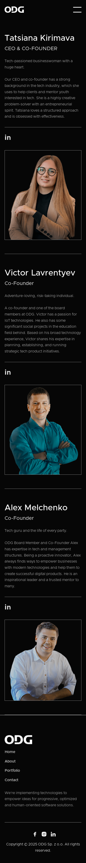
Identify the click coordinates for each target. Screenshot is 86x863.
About (10, 761)
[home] (14, 10)
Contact (12, 780)
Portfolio (12, 770)
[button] (77, 9)
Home (10, 752)
